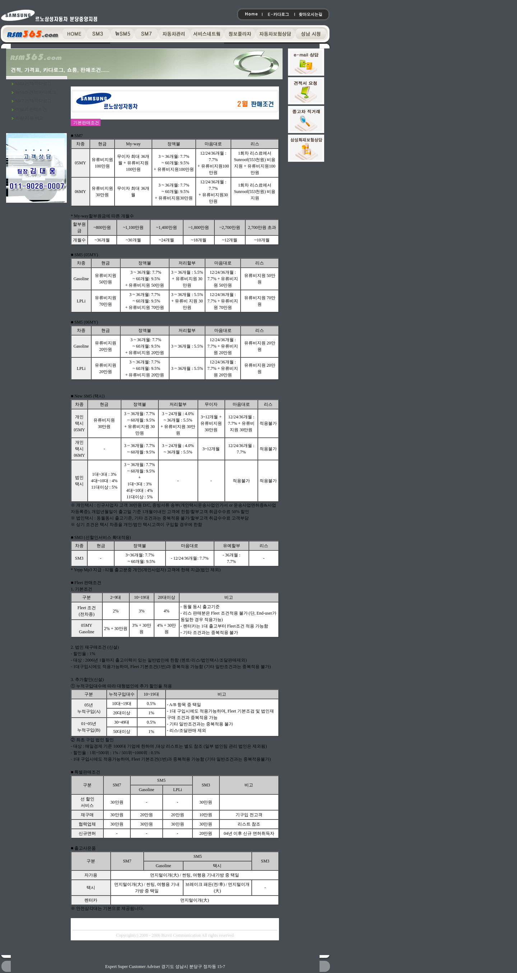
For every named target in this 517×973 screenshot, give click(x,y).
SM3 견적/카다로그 (33, 83)
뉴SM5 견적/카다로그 (35, 92)
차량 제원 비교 (29, 118)
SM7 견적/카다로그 (33, 100)
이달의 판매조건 (31, 109)
